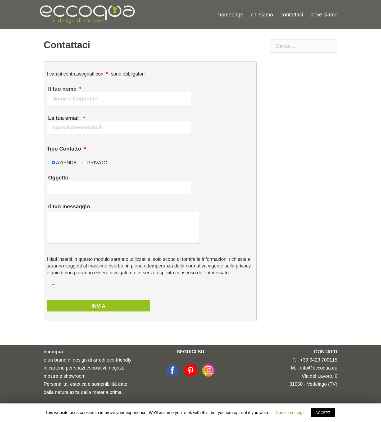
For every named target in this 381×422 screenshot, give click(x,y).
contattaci (291, 14)
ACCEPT (322, 413)
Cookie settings (290, 412)
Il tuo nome (122, 92)
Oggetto (122, 181)
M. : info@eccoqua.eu (314, 368)
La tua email (122, 121)
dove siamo (324, 14)
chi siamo (262, 14)
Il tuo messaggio (123, 224)
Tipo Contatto (66, 149)
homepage (230, 14)
